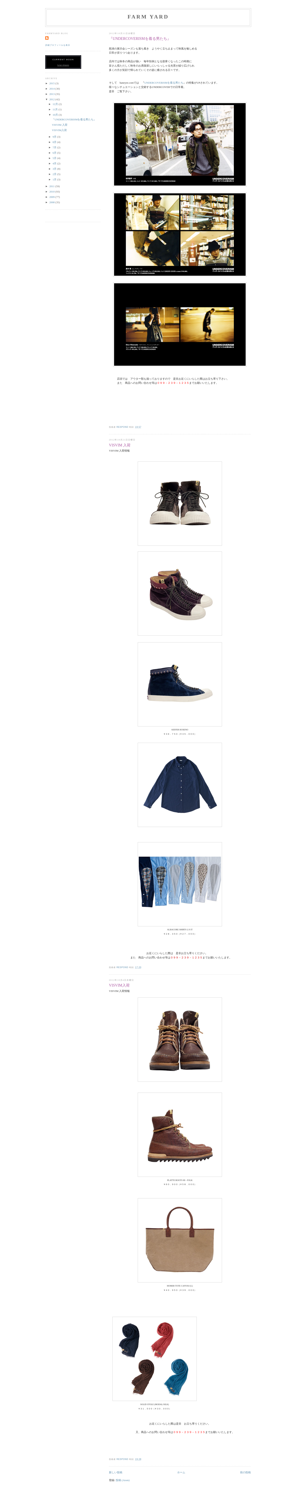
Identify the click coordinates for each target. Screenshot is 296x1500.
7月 (55, 147)
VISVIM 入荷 (120, 445)
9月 (55, 136)
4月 (55, 163)
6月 (55, 152)
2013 (52, 94)
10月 (56, 114)
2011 (52, 186)
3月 (55, 168)
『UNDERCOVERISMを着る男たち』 (140, 39)
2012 (52, 99)
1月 (55, 179)
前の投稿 (245, 1472)
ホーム (181, 1472)
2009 (52, 196)
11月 (56, 109)
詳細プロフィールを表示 (57, 45)
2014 (52, 88)
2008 (52, 202)
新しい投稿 (115, 1472)
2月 (55, 174)
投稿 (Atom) (123, 1480)
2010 (52, 191)
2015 (52, 83)
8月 (55, 142)
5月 (55, 158)
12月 (56, 104)
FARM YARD (148, 17)
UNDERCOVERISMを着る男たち (163, 82)
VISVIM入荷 (119, 985)
